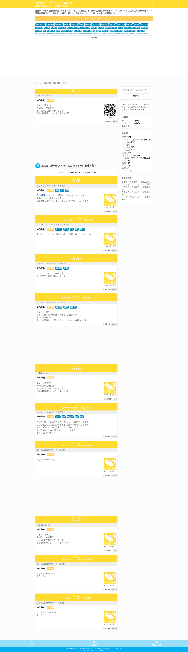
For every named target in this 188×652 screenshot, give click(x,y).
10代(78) (46, 31)
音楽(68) (91, 31)
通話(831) (67, 24)
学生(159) (87, 27)
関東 (76, 417)
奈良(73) (63, 31)
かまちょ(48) (141, 31)
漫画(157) (94, 27)
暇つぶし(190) (71, 27)
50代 (124, 165)
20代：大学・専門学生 (134, 158)
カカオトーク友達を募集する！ (94, 18)
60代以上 (126, 170)
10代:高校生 (41, 100)
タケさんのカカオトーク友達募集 (136, 182)
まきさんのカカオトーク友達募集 (50, 603)
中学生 (66, 229)
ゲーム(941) (59, 24)
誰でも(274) (144, 24)
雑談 (81, 417)
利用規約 (94, 645)
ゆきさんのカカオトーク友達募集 (50, 564)
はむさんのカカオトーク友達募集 (50, 186)
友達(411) (112, 24)
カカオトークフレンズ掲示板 (53, 4)
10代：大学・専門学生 (134, 140)
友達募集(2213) (40, 24)
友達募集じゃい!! (43, 96)
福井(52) (133, 31)
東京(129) (101, 27)
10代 (124, 137)
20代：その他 (131, 155)
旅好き (66, 307)
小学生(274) (39, 27)
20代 (124, 153)
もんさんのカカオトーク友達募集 (50, 302)
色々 (63, 417)
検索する (136, 96)
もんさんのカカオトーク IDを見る (76, 298)
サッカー (59, 229)
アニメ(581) (96, 24)
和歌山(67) (105, 31)
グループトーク (128, 123)
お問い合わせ (157, 645)
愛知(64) (120, 31)
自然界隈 (73, 307)
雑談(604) (88, 24)
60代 (124, 168)
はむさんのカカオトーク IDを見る (76, 408)
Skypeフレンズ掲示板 (137, 107)
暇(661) (81, 24)
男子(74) (52, 31)
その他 (128, 142)
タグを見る (94, 37)
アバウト (31, 645)
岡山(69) (85, 31)
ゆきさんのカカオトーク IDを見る (76, 559)
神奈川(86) (144, 27)
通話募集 (70, 417)
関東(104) (108, 27)
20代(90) (137, 27)
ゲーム (58, 417)
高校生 (82, 229)
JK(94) (114, 27)
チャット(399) (120, 24)
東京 (76, 229)
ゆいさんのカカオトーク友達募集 (50, 450)
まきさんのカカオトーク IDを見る (76, 598)
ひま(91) (120, 27)
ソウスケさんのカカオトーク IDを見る (76, 220)
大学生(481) (104, 24)
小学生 (128, 147)
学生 (62, 190)
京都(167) (79, 27)
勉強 (57, 190)
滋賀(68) (98, 31)
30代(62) (126, 31)
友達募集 (50, 100)
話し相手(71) (78, 31)
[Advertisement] (64, 59)
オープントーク (128, 121)
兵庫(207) (54, 27)
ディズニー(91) (128, 27)
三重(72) (70, 31)
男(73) (58, 31)
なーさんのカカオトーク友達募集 (136, 184)
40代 (124, 163)
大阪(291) (136, 24)
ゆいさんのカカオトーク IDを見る (76, 445)
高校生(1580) (50, 24)
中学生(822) (74, 24)
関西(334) (129, 24)
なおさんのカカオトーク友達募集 (50, 263)
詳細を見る (76, 181)
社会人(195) (62, 27)
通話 (67, 190)
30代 (124, 160)
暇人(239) (47, 27)
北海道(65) (113, 31)
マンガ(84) (39, 31)
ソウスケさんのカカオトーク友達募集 (52, 224)
